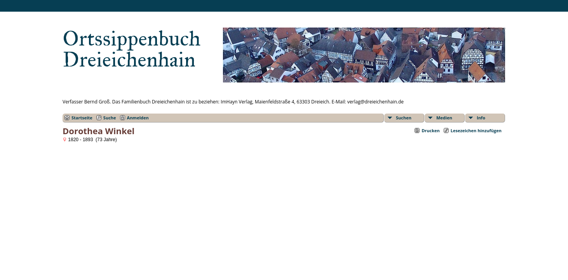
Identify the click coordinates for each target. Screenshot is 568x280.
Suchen (403, 118)
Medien (444, 118)
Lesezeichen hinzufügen (476, 130)
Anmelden (138, 118)
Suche (109, 118)
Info (481, 118)
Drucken (431, 130)
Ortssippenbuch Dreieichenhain (131, 49)
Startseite (81, 118)
